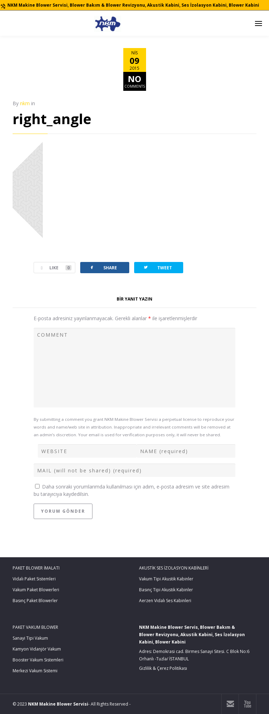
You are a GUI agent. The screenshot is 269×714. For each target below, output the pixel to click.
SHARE (103, 267)
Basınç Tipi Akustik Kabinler (166, 590)
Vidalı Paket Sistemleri (34, 579)
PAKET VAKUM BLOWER (35, 627)
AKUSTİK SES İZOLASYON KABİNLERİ (173, 568)
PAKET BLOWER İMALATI (36, 568)
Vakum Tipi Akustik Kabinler (166, 579)
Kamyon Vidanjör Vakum (37, 649)
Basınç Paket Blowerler (35, 601)
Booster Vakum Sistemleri (38, 660)
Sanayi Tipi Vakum (30, 638)
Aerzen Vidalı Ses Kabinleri (165, 601)
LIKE (52, 268)
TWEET (157, 267)
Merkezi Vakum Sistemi (35, 671)
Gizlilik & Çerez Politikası (163, 668)
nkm (25, 103)
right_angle (52, 118)
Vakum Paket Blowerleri (36, 590)
